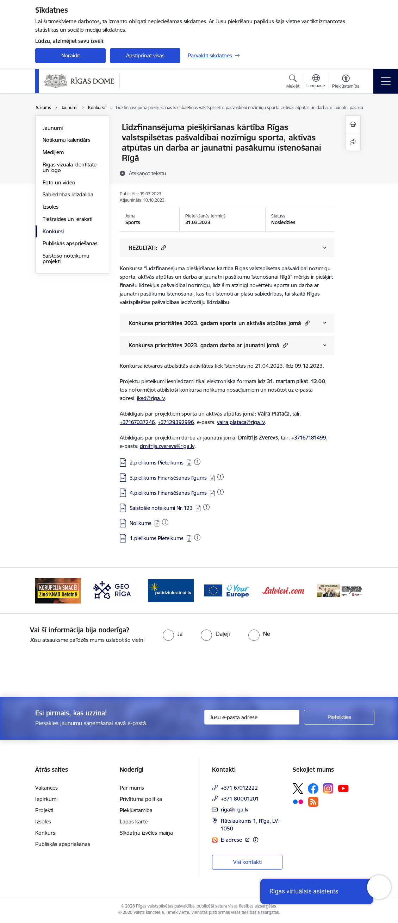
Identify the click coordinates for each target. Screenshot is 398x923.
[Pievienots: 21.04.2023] (197, 537)
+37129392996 (176, 422)
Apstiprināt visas (145, 55)
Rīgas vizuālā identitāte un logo (70, 167)
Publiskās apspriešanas (70, 243)
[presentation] (58, 670)
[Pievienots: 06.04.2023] (197, 462)
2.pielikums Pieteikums (157, 462)
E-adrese (232, 839)
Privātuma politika (141, 799)
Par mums (132, 787)
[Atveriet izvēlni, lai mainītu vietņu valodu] (316, 82)
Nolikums (140, 523)
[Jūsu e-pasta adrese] (251, 717)
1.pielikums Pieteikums (157, 538)
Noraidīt (70, 55)
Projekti (44, 810)
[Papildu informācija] (255, 839)
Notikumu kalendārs (67, 140)
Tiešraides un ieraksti (67, 219)
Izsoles (50, 206)
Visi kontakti (247, 862)
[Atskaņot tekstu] (147, 173)
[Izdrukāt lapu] (353, 124)
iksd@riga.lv (151, 398)
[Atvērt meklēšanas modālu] (293, 82)
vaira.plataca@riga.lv (241, 422)
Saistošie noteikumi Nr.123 (161, 508)
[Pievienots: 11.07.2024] (165, 522)
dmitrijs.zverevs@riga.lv (167, 446)
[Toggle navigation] (385, 81)
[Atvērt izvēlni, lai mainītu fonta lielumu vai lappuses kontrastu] (346, 82)
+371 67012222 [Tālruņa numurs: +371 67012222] (239, 787)
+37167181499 (308, 437)
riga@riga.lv (234, 809)
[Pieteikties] (339, 717)
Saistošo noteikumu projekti (66, 258)
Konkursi (53, 231)
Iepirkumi (46, 799)
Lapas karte (134, 821)
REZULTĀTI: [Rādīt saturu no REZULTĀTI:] (147, 247)
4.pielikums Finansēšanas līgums (168, 492)
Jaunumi (53, 128)
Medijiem (53, 152)
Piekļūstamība (136, 810)
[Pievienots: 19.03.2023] (220, 477)
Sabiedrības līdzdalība (68, 194)
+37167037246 (137, 422)
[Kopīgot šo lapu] (353, 142)
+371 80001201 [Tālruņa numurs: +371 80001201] (240, 798)
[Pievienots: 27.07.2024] (206, 507)
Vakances (46, 787)
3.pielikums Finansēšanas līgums (168, 477)
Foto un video (59, 182)
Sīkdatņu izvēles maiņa (146, 832)
